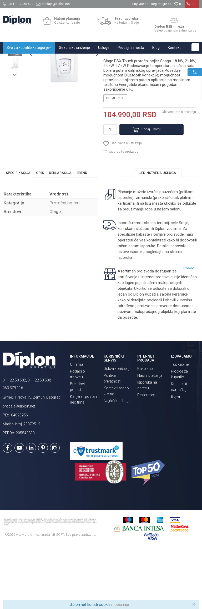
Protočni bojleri (99, 59)
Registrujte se (161, 4)
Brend (82, 234)
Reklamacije (147, 456)
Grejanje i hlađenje (70, 59)
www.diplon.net (27, 596)
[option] (14, 93)
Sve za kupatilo (41, 59)
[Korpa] (192, 6)
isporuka (138, 318)
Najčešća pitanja (117, 462)
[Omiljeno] (177, 4)
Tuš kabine (180, 426)
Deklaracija (60, 234)
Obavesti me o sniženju (178, 169)
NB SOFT (57, 596)
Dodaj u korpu (145, 187)
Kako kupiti (146, 430)
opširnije (121, 604)
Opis (40, 234)
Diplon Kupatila (14, 59)
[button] (195, 47)
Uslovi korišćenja (118, 430)
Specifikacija (18, 234)
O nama (76, 426)
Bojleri (176, 458)
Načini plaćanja (149, 437)
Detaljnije (115, 155)
